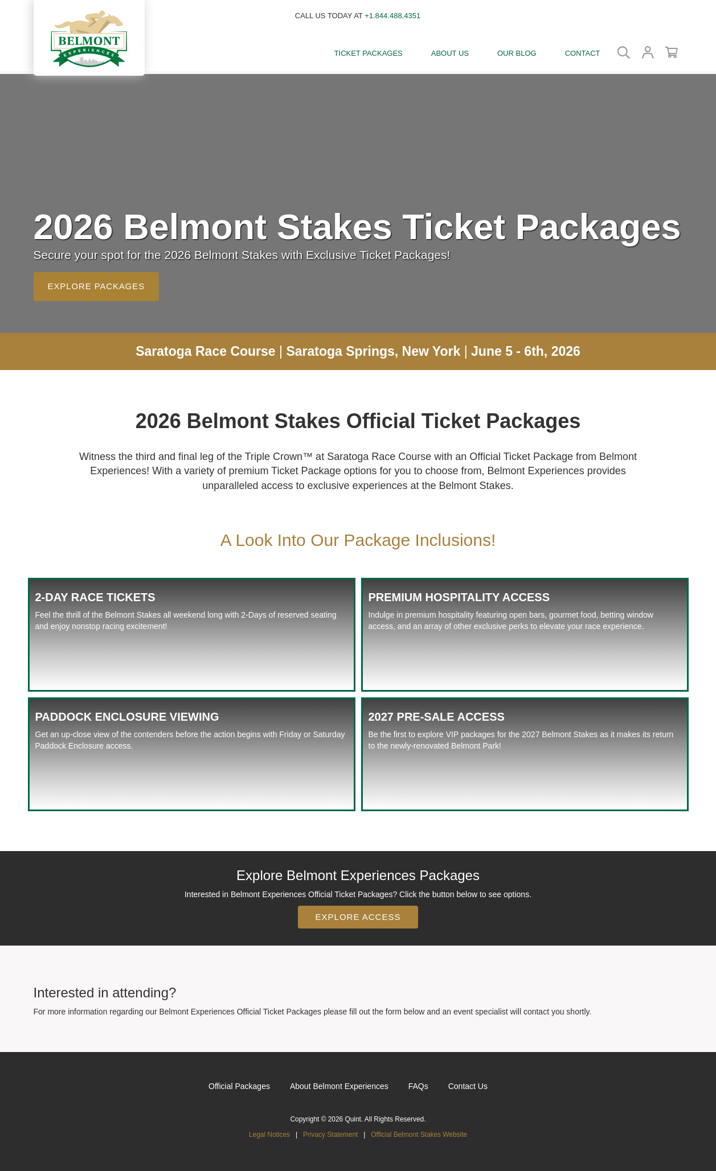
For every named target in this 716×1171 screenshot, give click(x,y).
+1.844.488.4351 (392, 15)
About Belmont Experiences (339, 1083)
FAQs (418, 1083)
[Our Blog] (517, 54)
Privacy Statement (330, 1132)
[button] (89, 37)
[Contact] (583, 54)
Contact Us (468, 1083)
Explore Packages (97, 284)
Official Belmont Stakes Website (419, 1132)
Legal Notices (269, 1132)
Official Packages (239, 1083)
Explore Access (358, 914)
